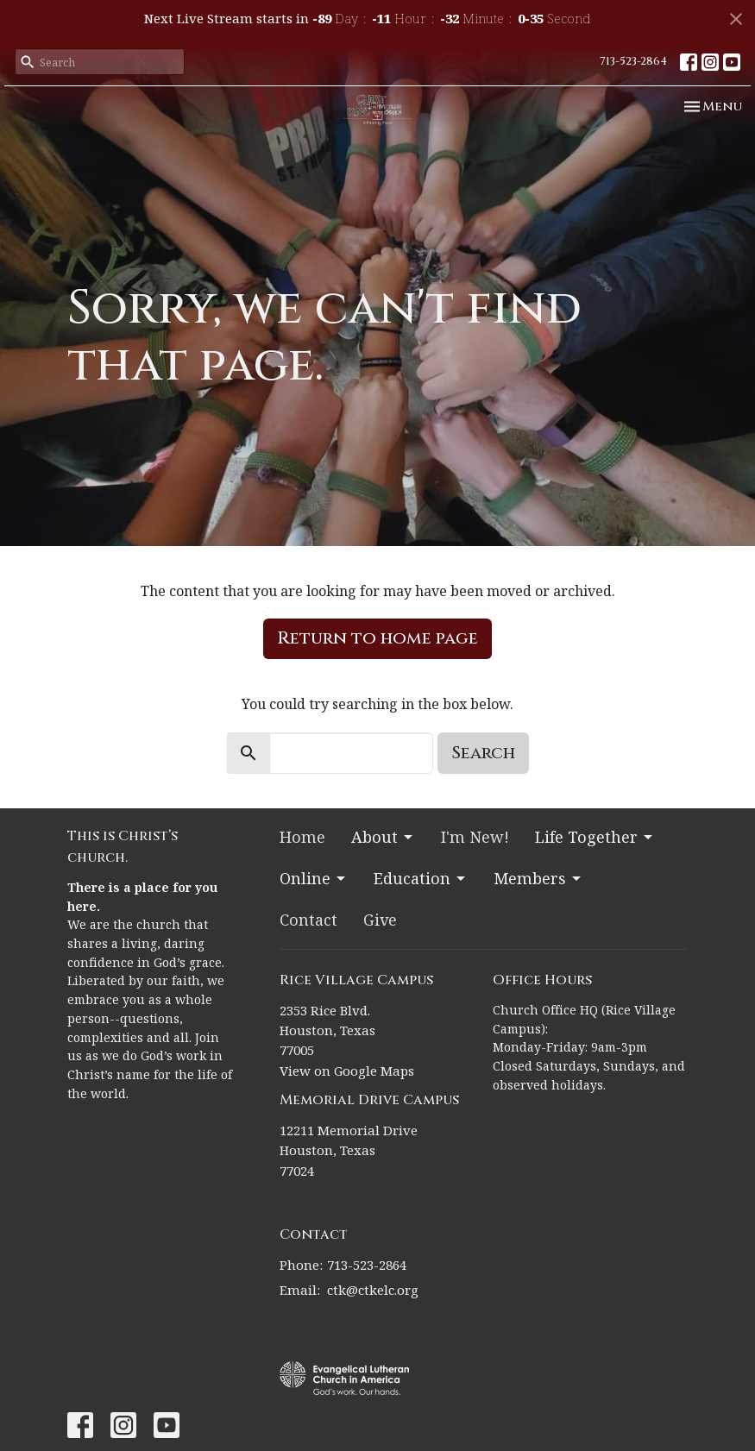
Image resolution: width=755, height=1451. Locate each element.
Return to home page (377, 638)
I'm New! (475, 836)
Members (538, 878)
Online (314, 878)
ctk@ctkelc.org (372, 1289)
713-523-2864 (633, 61)
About (383, 836)
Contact (308, 919)
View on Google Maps (347, 1070)
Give (380, 919)
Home (302, 836)
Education (421, 878)
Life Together (595, 836)
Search (483, 752)
